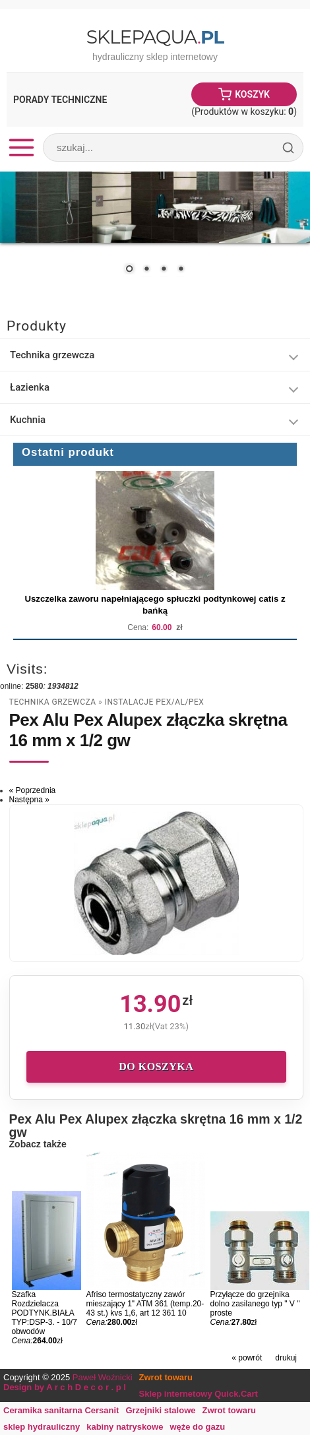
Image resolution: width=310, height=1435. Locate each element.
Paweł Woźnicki (103, 1377)
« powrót (247, 1357)
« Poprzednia (32, 790)
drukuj (286, 1357)
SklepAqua (155, 37)
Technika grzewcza (52, 355)
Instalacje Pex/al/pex (154, 702)
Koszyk (252, 94)
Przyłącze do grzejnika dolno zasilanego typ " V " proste (255, 1304)
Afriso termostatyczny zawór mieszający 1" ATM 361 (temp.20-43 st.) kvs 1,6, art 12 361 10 (145, 1304)
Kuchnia (28, 420)
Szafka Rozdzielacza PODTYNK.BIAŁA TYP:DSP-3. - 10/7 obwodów (44, 1313)
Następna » (29, 799)
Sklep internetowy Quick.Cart (198, 1394)
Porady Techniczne (60, 99)
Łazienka (29, 387)
